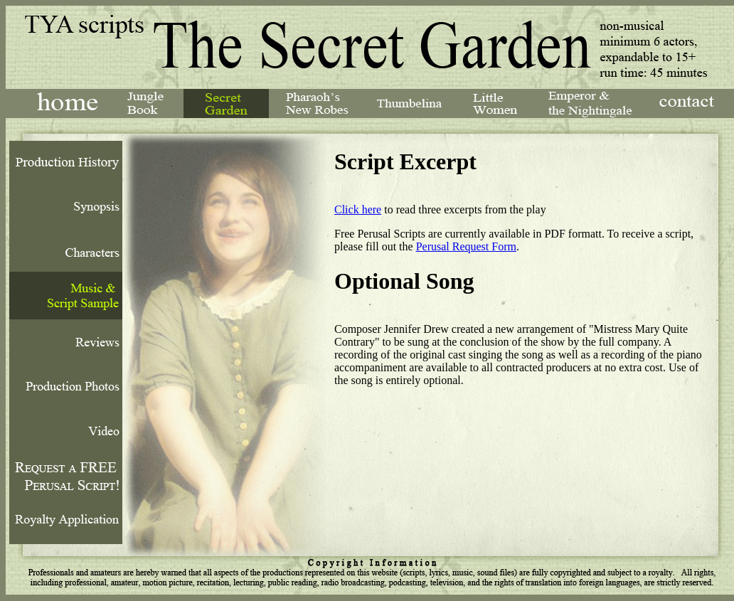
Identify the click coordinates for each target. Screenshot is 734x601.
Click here (357, 209)
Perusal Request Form (466, 246)
